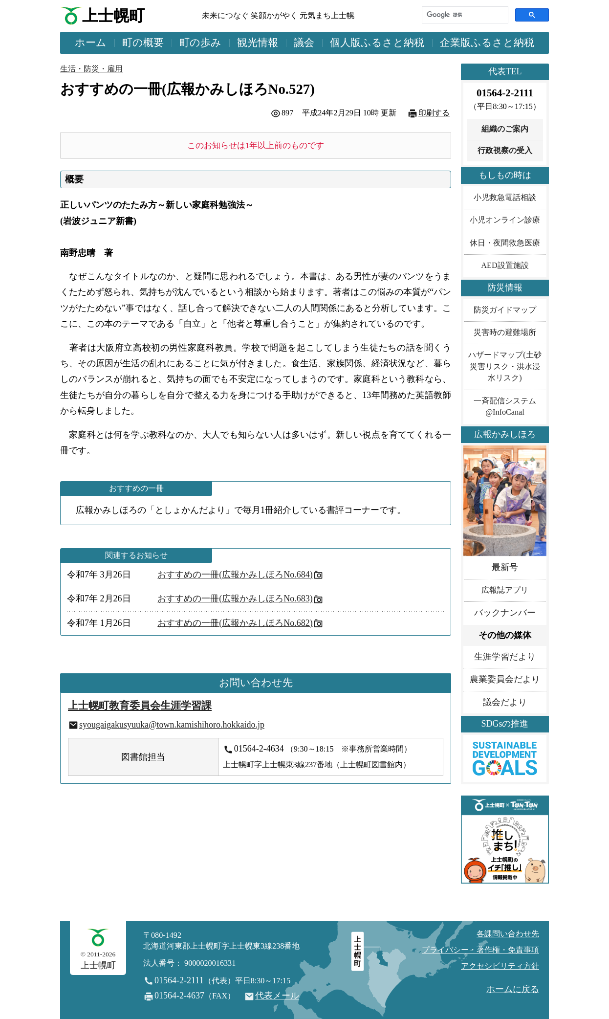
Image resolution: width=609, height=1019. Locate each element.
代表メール (277, 995)
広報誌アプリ (504, 590)
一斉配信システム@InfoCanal (505, 407)
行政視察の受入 (505, 150)
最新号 (505, 567)
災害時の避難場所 (505, 332)
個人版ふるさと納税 (377, 42)
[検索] (464, 15)
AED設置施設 (504, 265)
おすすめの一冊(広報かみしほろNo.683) (235, 598)
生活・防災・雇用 (91, 69)
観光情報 (257, 42)
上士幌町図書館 (367, 764)
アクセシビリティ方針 (500, 966)
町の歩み (200, 42)
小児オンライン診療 (505, 220)
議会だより (505, 702)
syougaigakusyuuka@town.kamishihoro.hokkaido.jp (171, 725)
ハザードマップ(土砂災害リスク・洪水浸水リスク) (504, 366)
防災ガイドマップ (505, 310)
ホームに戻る (512, 989)
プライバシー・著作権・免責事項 (480, 950)
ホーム (91, 42)
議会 (304, 42)
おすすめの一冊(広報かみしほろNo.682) (235, 623)
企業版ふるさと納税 (487, 42)
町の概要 (143, 42)
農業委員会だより (505, 679)
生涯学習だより (505, 657)
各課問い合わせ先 (508, 934)
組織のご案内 (504, 129)
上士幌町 (113, 15)
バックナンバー (505, 613)
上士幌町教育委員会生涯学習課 (140, 705)
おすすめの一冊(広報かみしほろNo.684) (235, 574)
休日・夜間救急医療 (505, 243)
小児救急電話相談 (505, 197)
